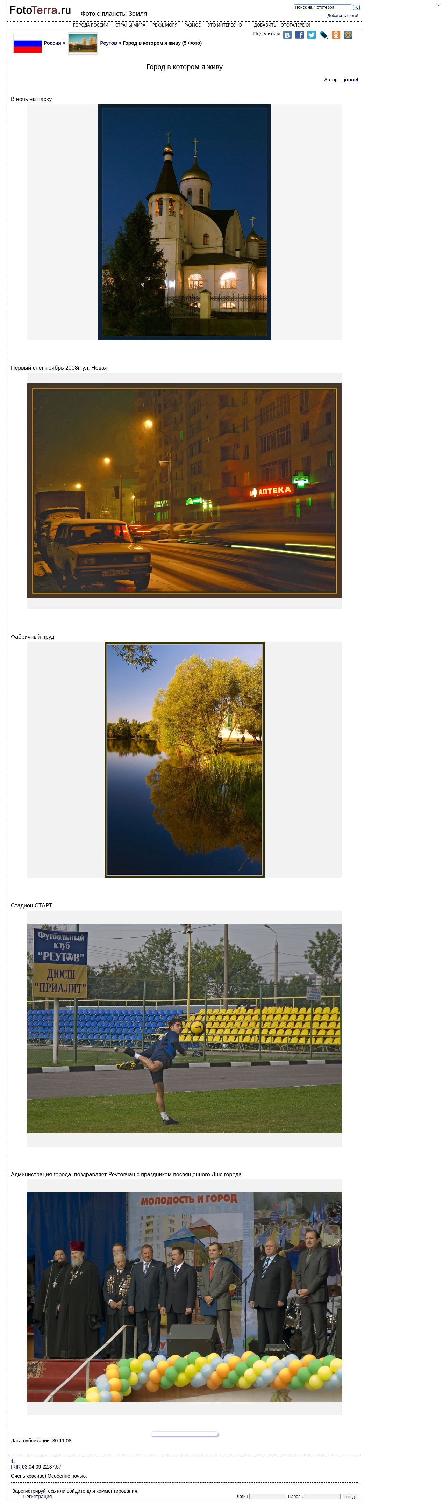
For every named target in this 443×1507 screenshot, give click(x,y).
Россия (37, 43)
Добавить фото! (343, 15)
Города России (90, 25)
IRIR (16, 1467)
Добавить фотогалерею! (282, 25)
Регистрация (37, 1496)
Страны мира (130, 25)
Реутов (92, 43)
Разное (192, 25)
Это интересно (225, 25)
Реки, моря (164, 25)
